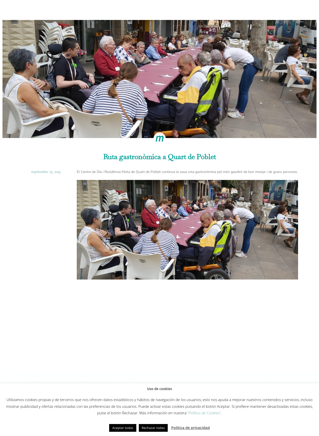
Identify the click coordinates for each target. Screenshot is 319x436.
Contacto (287, 9)
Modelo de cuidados (127, 9)
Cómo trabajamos (84, 9)
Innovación (165, 9)
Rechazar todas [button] (153, 428)
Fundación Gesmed (223, 9)
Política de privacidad (190, 427)
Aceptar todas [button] (122, 428)
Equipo (191, 9)
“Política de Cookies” (204, 412)
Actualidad (259, 9)
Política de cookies (22, 383)
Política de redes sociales (67, 383)
